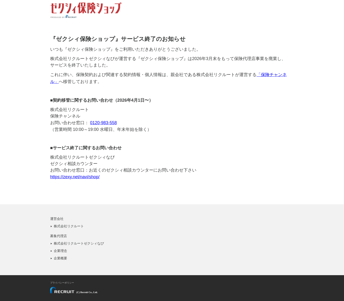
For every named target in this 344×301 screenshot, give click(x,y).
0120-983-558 (103, 122)
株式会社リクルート (69, 226)
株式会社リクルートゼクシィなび (79, 243)
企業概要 (60, 258)
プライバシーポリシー (62, 282)
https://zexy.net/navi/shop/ (75, 176)
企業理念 (60, 251)
